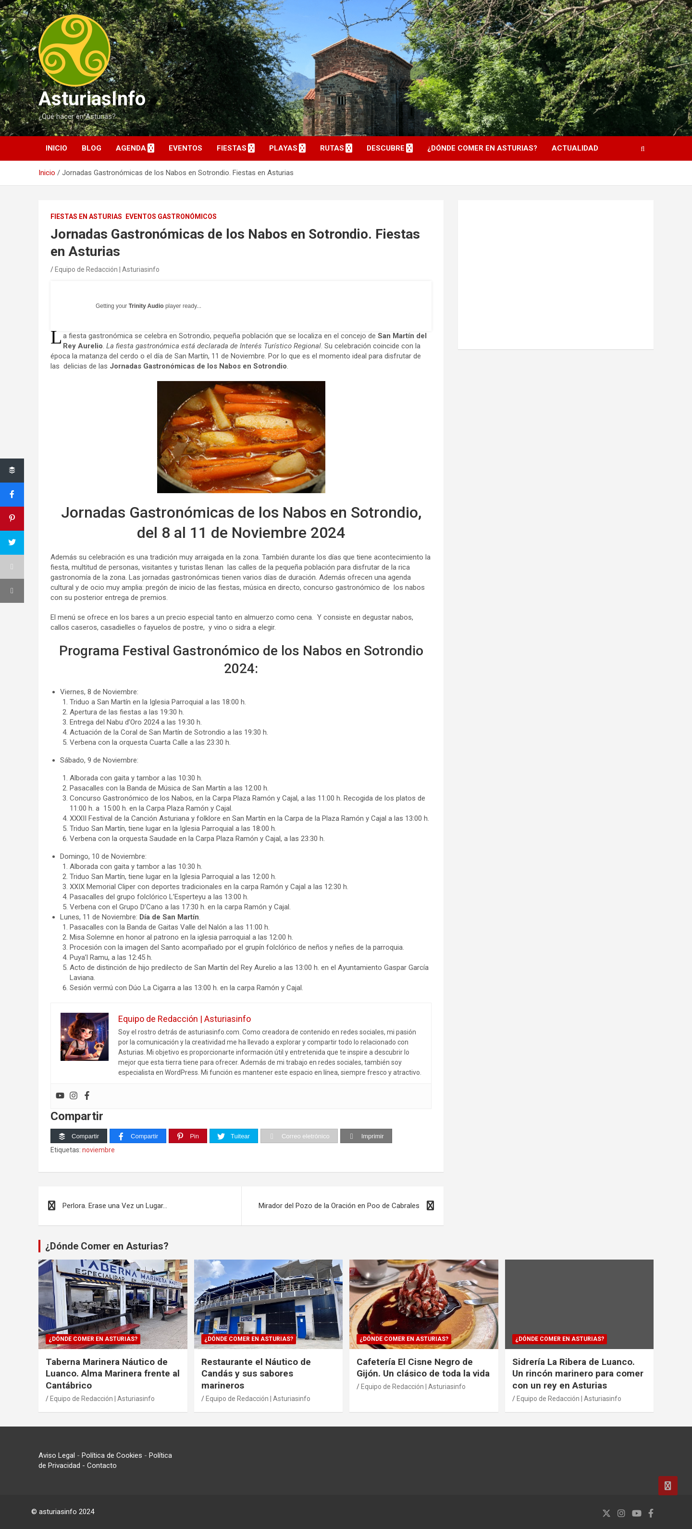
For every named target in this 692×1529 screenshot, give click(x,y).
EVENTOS (185, 148)
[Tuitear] (234, 1136)
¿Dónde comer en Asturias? (482, 148)
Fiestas (232, 148)
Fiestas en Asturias (86, 216)
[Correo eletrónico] (299, 1136)
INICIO (56, 148)
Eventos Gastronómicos (171, 216)
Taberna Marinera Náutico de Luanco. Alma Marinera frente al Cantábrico (113, 1373)
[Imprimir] (366, 1136)
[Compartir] (79, 1136)
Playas (283, 148)
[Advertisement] (555, 274)
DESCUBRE (386, 148)
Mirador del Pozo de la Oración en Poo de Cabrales (339, 1205)
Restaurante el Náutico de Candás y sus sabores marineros (256, 1373)
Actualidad (575, 148)
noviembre (98, 1150)
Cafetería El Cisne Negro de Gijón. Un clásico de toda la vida (423, 1367)
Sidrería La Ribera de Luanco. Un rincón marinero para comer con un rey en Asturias (577, 1373)
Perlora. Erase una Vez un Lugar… (114, 1205)
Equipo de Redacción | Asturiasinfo (107, 269)
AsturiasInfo (92, 99)
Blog (91, 148)
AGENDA (131, 148)
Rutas (332, 148)
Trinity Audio (146, 306)
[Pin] (188, 1136)
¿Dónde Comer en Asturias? (107, 1246)
